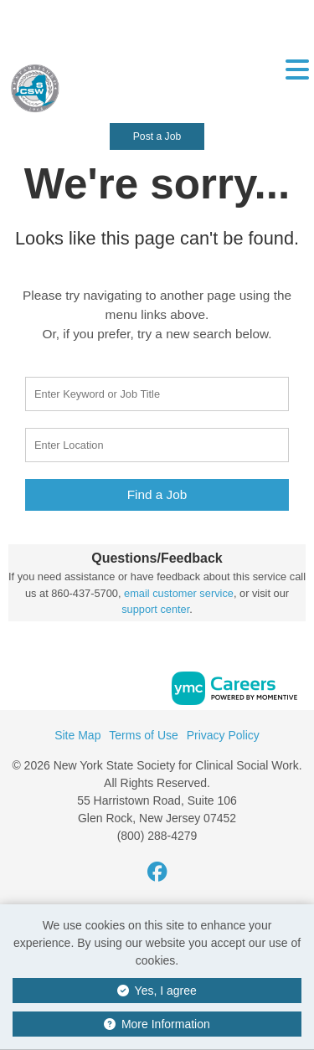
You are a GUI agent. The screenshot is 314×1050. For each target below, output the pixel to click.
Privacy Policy (223, 735)
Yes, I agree (157, 990)
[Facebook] (157, 872)
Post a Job (157, 136)
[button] (297, 83)
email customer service (179, 593)
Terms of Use (143, 735)
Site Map (77, 735)
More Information (157, 1024)
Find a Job (157, 494)
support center (155, 609)
